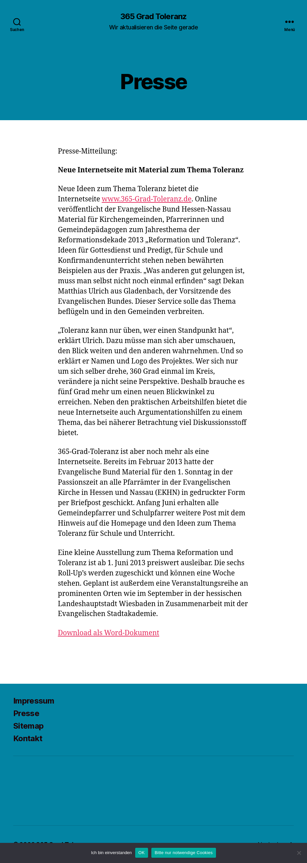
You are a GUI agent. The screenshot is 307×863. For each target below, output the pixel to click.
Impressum (33, 701)
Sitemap (28, 726)
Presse (26, 713)
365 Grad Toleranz (153, 16)
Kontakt (27, 738)
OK (141, 852)
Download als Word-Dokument (108, 633)
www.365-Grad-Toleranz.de (147, 199)
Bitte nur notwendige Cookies (184, 852)
